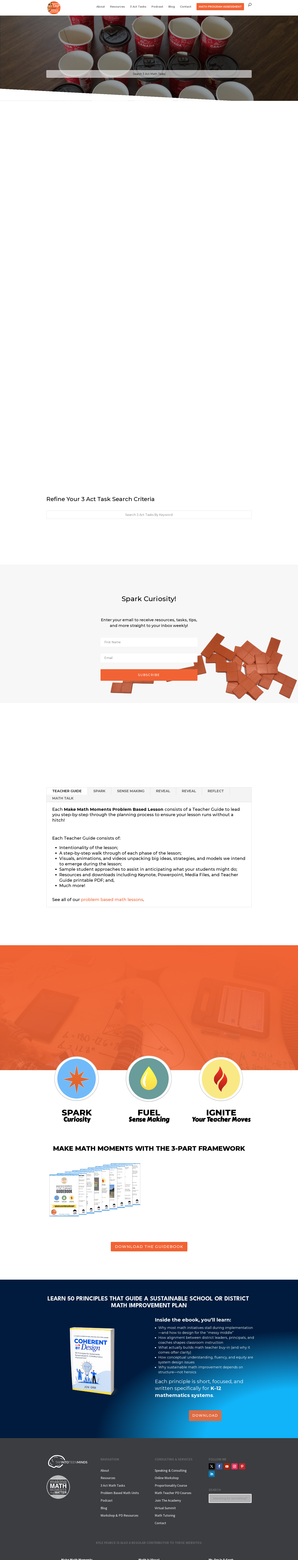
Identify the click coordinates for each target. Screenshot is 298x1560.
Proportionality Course (171, 1485)
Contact (185, 6)
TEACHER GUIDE (67, 791)
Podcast (157, 6)
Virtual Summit (165, 1508)
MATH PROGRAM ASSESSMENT (220, 6)
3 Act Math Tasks (113, 1485)
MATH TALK (63, 798)
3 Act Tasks (138, 6)
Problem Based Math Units (120, 1493)
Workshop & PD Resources (119, 1515)
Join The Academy (168, 1500)
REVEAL (163, 791)
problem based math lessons (112, 899)
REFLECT (216, 791)
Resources (117, 6)
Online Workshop (167, 1478)
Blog (171, 6)
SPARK (99, 791)
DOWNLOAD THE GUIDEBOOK (149, 1246)
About (100, 6)
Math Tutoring (165, 1515)
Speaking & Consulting (171, 1470)
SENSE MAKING (130, 791)
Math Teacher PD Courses (173, 1493)
